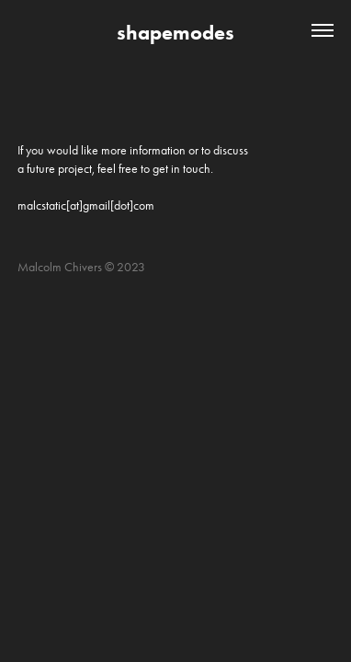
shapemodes (175, 32)
